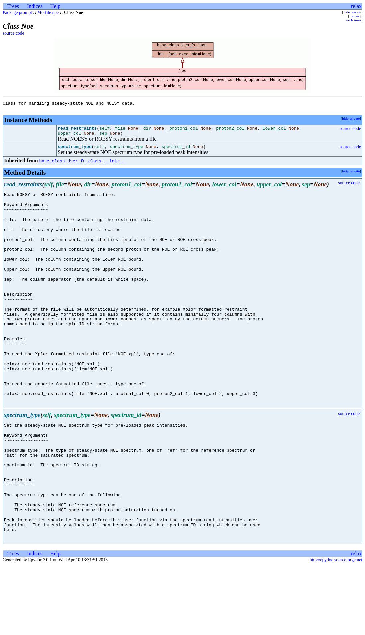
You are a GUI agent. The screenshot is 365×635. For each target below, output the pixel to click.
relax (356, 6)
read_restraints (77, 131)
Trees (13, 6)
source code (13, 33)
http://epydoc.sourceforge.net (336, 629)
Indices (34, 6)
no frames (353, 20)
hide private (352, 12)
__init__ (114, 166)
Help (55, 6)
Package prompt (17, 12)
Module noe (48, 12)
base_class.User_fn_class (70, 166)
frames (354, 16)
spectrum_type (74, 151)
